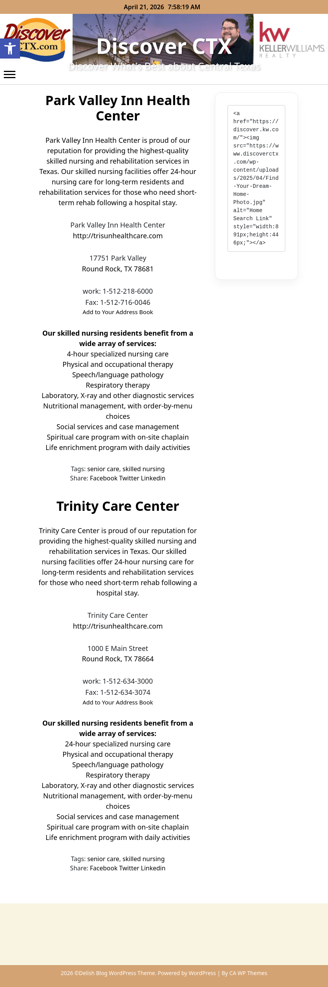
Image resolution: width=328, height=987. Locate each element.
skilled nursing (143, 469)
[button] (10, 48)
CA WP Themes (248, 973)
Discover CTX (164, 45)
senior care (103, 469)
